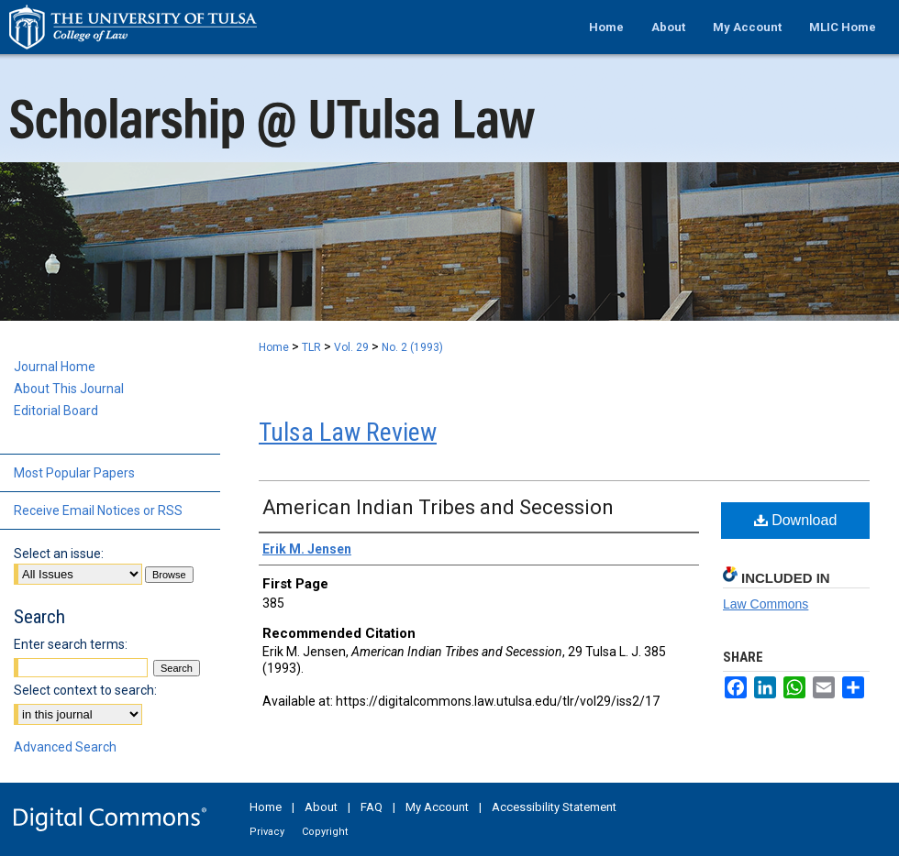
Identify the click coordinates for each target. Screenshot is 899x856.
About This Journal (69, 388)
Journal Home (54, 366)
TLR (311, 347)
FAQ (372, 807)
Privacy (267, 832)
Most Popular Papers (74, 473)
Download (796, 520)
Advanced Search (65, 747)
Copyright (325, 832)
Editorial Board (56, 410)
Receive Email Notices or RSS (98, 510)
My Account (437, 807)
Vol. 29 (351, 347)
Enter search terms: (71, 644)
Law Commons (765, 604)
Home (274, 347)
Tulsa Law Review (348, 432)
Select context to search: (85, 690)
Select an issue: (59, 553)
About (321, 807)
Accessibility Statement (554, 807)
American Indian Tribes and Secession (438, 507)
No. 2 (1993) (412, 347)
